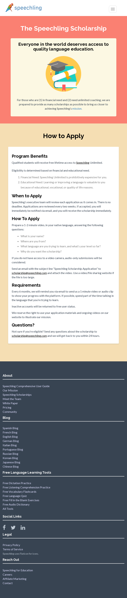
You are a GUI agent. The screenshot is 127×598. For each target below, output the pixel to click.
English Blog (10, 436)
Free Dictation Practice (17, 483)
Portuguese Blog (13, 449)
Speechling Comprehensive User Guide (26, 386)
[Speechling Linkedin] (25, 528)
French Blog (10, 432)
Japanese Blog (11, 462)
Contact (8, 583)
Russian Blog (10, 453)
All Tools (8, 508)
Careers (7, 574)
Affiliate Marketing (14, 578)
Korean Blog (10, 458)
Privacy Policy (11, 545)
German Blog (11, 440)
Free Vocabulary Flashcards (19, 491)
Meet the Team (12, 399)
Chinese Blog (11, 466)
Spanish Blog (10, 428)
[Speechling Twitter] (15, 528)
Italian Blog (10, 445)
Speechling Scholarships (17, 394)
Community (10, 411)
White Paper (10, 403)
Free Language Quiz (15, 495)
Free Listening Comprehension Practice (26, 487)
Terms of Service (13, 549)
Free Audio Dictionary (16, 504)
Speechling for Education (18, 570)
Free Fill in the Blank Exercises (21, 500)
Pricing (7, 407)
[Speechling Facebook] (6, 528)
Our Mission (10, 390)
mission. (77, 108)
